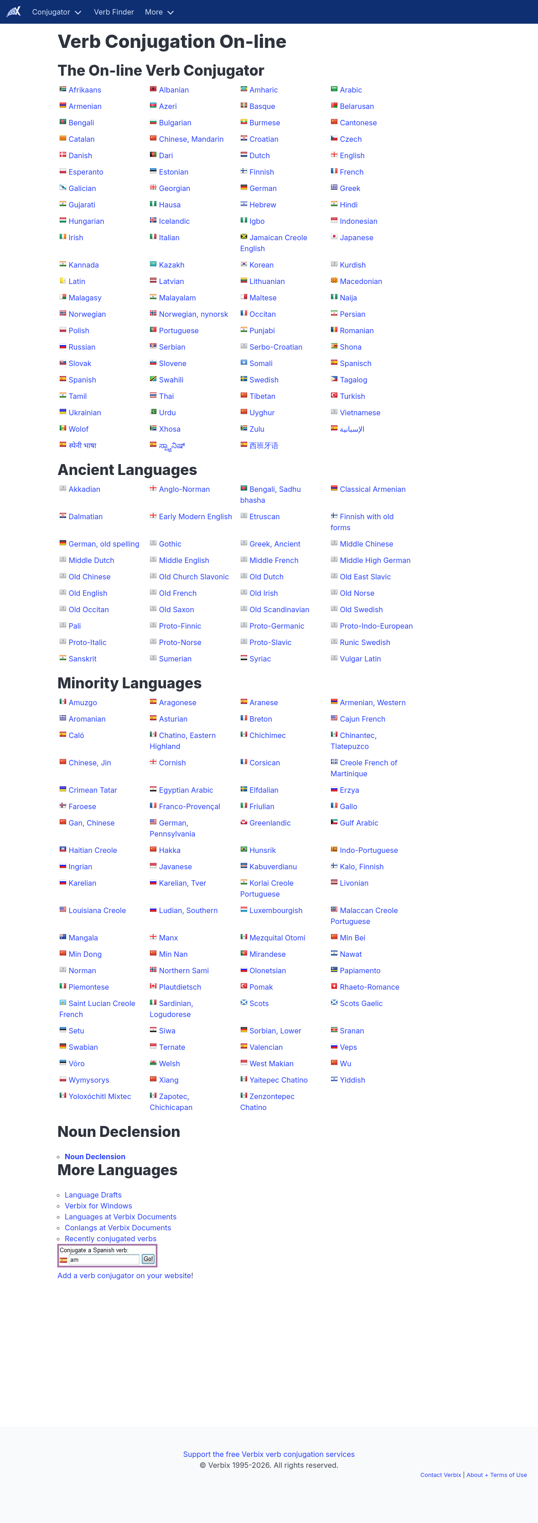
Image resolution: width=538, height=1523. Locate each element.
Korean (261, 264)
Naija (348, 297)
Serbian (172, 346)
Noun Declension (95, 1156)
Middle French (274, 560)
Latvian (171, 281)
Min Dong (85, 954)
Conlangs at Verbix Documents (118, 1227)
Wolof (79, 429)
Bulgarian (175, 122)
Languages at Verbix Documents (120, 1216)
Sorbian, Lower (275, 1030)
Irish (76, 237)
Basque (262, 106)
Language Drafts (93, 1194)
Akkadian (85, 489)
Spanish (82, 379)
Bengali (81, 122)
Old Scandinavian (279, 609)
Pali (75, 625)
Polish (79, 330)
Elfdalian (264, 790)
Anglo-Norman (184, 489)
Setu (76, 1030)
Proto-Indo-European (376, 625)
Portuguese (179, 330)
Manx (168, 937)
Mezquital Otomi (277, 937)
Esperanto (86, 171)
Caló (76, 735)
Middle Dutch (91, 560)
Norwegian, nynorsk (193, 314)
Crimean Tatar (93, 790)
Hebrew (262, 204)
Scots (259, 1003)
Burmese (264, 122)
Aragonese (178, 702)
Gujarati (82, 204)
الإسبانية (352, 429)
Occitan (262, 314)
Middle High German (375, 560)
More (154, 11)
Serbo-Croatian (275, 346)
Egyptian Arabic (186, 790)
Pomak (261, 986)
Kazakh (172, 264)
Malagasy (85, 297)
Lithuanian (267, 281)
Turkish (352, 396)
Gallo (348, 806)
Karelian (83, 883)
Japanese (356, 237)
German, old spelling (104, 543)
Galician (82, 188)
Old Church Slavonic (194, 576)
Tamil (78, 396)
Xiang (169, 1079)
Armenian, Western (372, 702)
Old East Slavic (365, 576)
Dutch (259, 155)
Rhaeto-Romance (369, 986)
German (263, 188)
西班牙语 (264, 445)
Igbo (257, 221)
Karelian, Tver (182, 883)
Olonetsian (267, 970)
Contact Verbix (440, 1474)
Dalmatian (86, 516)
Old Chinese (90, 576)
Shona (351, 346)
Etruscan (264, 516)
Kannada (84, 264)
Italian (169, 237)
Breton (260, 718)
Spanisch (356, 363)
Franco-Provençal (189, 806)
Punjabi (262, 330)
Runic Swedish (365, 642)
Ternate (172, 1047)
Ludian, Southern (188, 910)
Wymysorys (89, 1079)
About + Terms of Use (496, 1474)
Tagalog (353, 379)
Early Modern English (195, 516)
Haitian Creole (93, 850)
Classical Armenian (372, 489)
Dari (166, 155)
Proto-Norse (180, 642)
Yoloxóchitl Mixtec (100, 1096)
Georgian (175, 188)
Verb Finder (114, 11)
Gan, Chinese (92, 822)
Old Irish (263, 593)
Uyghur (261, 412)
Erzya (349, 790)
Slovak (80, 363)
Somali (261, 363)
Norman (82, 970)
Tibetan (262, 396)
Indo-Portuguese (369, 850)
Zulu (256, 429)
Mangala (83, 937)
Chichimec (267, 735)
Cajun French (362, 718)
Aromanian (87, 718)
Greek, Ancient (274, 543)
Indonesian (359, 221)
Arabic (351, 89)
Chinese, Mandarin (191, 139)
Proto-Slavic (270, 642)
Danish (81, 155)
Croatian (264, 139)
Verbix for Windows (98, 1205)
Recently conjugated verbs (111, 1238)
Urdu (167, 412)
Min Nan (173, 954)
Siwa (167, 1030)
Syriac (260, 658)
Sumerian (175, 658)
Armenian (85, 106)
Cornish (172, 762)
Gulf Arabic (359, 822)
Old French (178, 593)
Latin (77, 281)
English (352, 155)
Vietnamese (360, 412)
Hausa (170, 204)
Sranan (352, 1030)
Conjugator (51, 11)
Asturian (173, 718)
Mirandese (267, 954)
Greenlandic (270, 822)
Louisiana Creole (97, 910)
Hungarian (86, 221)
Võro (77, 1063)
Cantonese (358, 122)
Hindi (348, 204)
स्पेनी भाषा (83, 445)
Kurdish (353, 264)
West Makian (271, 1063)
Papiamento (360, 970)
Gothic (170, 543)
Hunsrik (262, 850)
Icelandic (174, 221)
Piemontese (89, 986)
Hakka (170, 850)
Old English (88, 593)
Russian (82, 346)
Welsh (169, 1063)
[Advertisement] (450, 168)
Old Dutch (266, 576)
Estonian (174, 171)
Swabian (83, 1047)
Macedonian (361, 281)
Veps (348, 1047)
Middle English (184, 560)
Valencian (266, 1047)
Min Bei (352, 937)
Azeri (168, 106)
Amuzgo (83, 702)
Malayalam (177, 297)
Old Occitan (89, 609)
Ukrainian (85, 412)
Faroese (83, 806)
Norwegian (87, 314)
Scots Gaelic (361, 1003)
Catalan (82, 139)
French (351, 171)
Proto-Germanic (277, 625)
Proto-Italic (88, 642)
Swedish (264, 379)
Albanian (174, 89)
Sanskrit (83, 658)
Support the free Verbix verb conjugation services (269, 1454)
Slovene (172, 363)
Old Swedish (361, 609)
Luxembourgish (275, 910)
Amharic (263, 89)
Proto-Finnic (180, 625)
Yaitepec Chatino (278, 1079)
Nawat (351, 954)
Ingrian (81, 866)
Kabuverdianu (273, 866)
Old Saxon (176, 609)
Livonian (354, 883)
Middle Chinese (366, 543)
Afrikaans (85, 89)
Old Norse (357, 593)
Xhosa (170, 429)
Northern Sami (184, 970)
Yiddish (352, 1079)
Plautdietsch (180, 986)
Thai (166, 396)
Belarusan (357, 106)
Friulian (261, 806)
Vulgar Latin (360, 658)
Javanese (175, 866)
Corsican (264, 762)
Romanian (356, 330)
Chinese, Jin (90, 762)
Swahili (171, 379)
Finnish (261, 171)
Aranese (263, 702)
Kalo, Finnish (361, 866)
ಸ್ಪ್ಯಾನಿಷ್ (172, 445)
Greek (350, 188)
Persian (352, 314)
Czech (351, 139)
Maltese (263, 297)
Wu (345, 1063)
